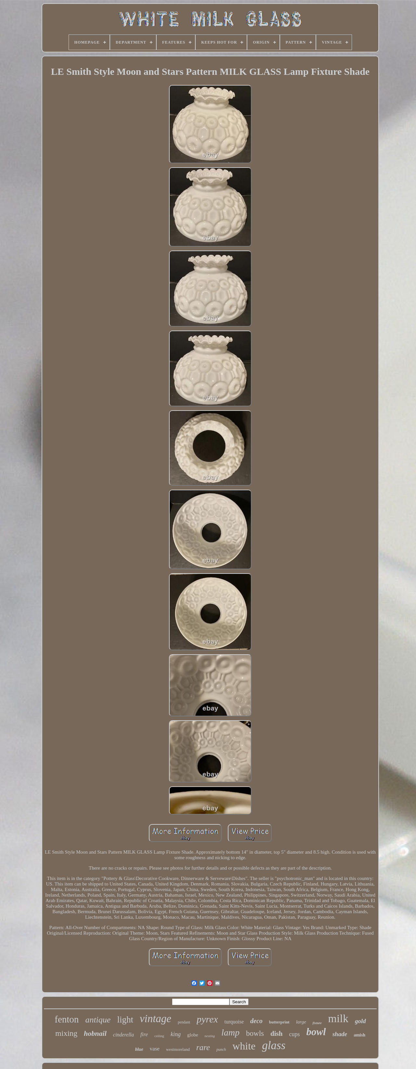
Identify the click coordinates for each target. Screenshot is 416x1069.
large (301, 1021)
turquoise (234, 1021)
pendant (184, 1022)
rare (203, 1047)
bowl (316, 1031)
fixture (317, 1023)
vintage (155, 1018)
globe (192, 1034)
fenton (67, 1019)
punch (221, 1049)
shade (339, 1034)
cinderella (123, 1034)
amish (359, 1035)
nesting (209, 1036)
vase (155, 1049)
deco (256, 1020)
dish (276, 1033)
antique (97, 1019)
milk (338, 1018)
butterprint (279, 1022)
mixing (66, 1033)
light (125, 1019)
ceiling (159, 1036)
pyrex (207, 1019)
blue (139, 1049)
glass (273, 1045)
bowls (255, 1033)
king (176, 1034)
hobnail (95, 1033)
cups (294, 1034)
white (243, 1046)
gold (360, 1021)
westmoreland (178, 1049)
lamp (230, 1032)
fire (144, 1034)
